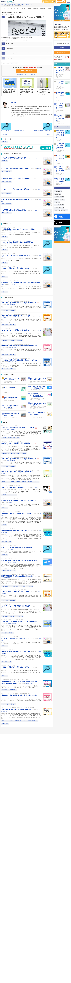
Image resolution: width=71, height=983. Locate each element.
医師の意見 (4, 633)
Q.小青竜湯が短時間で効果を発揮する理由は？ (16, 168)
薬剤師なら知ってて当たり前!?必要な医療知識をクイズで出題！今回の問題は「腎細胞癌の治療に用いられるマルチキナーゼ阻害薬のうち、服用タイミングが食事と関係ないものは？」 (21, 288)
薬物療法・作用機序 (15, 453)
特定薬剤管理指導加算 (32, 721)
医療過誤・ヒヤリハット (13, 437)
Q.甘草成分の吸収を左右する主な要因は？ (14, 210)
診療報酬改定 (42, 8)
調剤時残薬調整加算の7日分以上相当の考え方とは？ (17, 576)
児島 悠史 (10, 243)
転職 (10, 541)
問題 (3, 17)
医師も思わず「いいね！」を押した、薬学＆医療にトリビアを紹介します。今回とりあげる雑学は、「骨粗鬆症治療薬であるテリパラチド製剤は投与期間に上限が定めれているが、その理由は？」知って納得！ (21, 365)
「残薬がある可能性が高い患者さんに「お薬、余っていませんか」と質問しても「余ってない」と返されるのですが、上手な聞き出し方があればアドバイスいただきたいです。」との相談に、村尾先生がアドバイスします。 (21, 491)
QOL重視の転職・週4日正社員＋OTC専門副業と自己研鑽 (19, 560)
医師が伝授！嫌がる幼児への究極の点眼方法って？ (17, 472)
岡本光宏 (3, 473)
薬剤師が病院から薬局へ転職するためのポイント (16, 530)
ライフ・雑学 (5, 310)
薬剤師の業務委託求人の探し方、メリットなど (16, 651)
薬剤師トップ (3, 4)
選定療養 (29, 8)
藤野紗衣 (35, 158)
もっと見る (48, 219)
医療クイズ (35, 8)
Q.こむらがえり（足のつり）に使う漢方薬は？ (16, 189)
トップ (4, 8)
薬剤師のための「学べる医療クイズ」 (24, 4)
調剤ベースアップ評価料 (7, 721)
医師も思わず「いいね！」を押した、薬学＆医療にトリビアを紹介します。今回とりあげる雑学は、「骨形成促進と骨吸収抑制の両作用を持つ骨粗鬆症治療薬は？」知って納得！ (21, 351)
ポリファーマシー (12, 494)
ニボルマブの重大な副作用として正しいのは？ (16, 316)
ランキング (10, 8)
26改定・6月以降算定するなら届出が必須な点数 (16, 709)
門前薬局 (57, 199)
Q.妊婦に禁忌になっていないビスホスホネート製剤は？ (18, 229)
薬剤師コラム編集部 (11, 304)
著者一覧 (23, 8)
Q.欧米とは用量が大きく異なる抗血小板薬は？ (16, 268)
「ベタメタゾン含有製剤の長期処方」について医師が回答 (19, 621)
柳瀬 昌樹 (10, 230)
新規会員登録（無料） (27, 70)
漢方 (3, 171)
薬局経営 (23, 586)
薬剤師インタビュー (6, 570)
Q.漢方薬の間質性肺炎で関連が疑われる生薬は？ (16, 199)
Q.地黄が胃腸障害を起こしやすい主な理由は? (15, 179)
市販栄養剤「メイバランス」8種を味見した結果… (17, 513)
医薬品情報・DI (5, 453)
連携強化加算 (5, 723)
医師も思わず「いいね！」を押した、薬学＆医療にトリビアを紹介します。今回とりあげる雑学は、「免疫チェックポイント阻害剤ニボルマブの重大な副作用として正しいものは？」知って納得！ (21, 321)
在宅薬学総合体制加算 (20, 721)
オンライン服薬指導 (59, 204)
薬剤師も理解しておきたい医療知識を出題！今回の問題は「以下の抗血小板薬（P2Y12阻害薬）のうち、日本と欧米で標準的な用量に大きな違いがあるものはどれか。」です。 (21, 273)
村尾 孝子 (37, 487)
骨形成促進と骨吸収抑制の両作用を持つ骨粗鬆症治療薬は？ (20, 346)
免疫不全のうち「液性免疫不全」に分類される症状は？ (18, 303)
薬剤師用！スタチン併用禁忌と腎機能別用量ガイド (17, 443)
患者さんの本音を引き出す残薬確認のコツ (14, 487)
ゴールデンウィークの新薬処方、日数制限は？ (16, 330)
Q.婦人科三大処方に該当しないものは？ (14, 158)
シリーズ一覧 (16, 8)
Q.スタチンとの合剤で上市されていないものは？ (16, 255)
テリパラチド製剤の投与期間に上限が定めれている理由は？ (20, 360)
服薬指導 (49, 8)
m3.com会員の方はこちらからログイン (26, 74)
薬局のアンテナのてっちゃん (7, 577)
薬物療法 (11, 633)
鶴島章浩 (8, 444)
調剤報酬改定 (5, 340)
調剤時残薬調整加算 (14, 586)
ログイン (68, 1)
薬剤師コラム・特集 (12, 4)
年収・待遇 (4, 541)
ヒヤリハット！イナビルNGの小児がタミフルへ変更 (17, 427)
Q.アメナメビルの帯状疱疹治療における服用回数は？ (18, 242)
